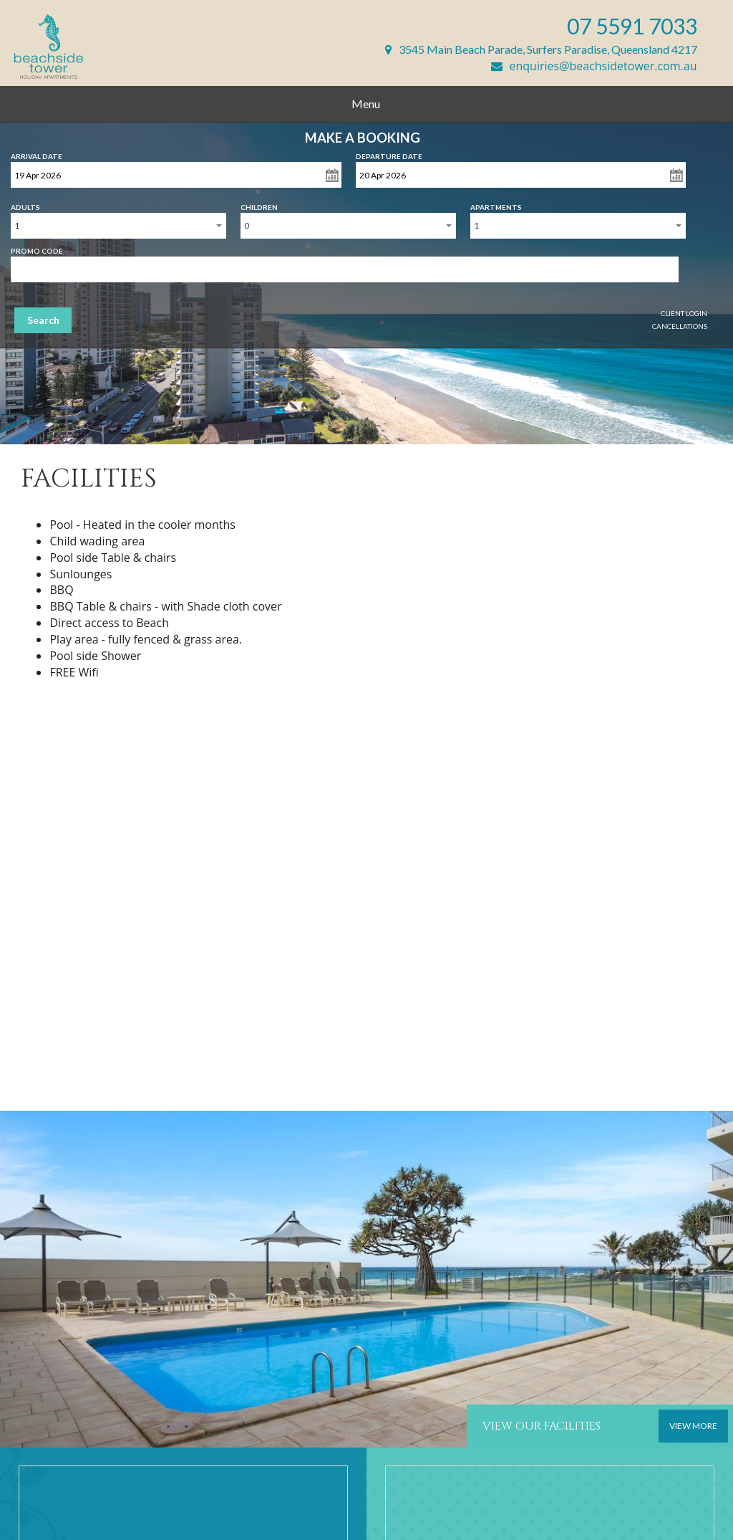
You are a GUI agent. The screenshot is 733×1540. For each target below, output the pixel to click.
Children (259, 204)
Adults (25, 204)
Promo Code (37, 248)
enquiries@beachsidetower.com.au (594, 66)
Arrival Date (36, 153)
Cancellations (679, 326)
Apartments (496, 204)
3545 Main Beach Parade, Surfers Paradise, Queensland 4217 (541, 49)
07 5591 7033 (632, 26)
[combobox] (118, 226)
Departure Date (389, 153)
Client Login (684, 313)
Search (43, 320)
